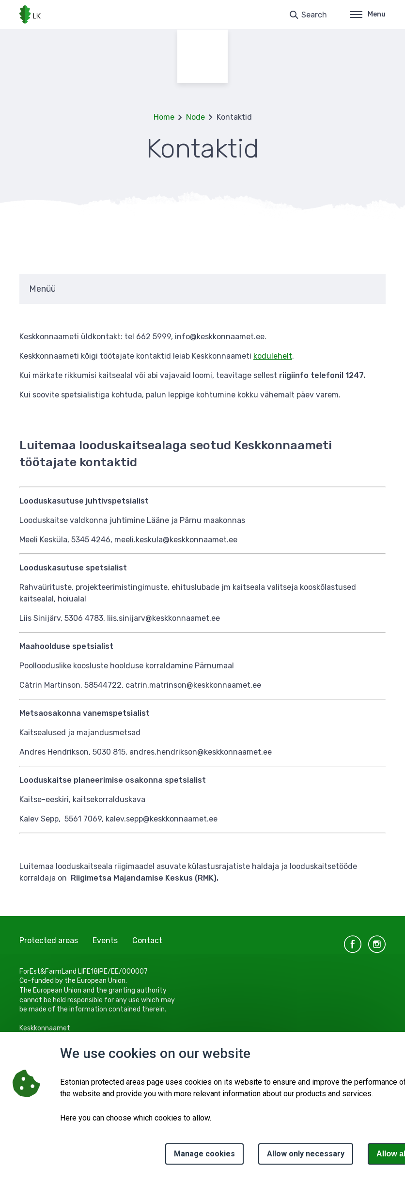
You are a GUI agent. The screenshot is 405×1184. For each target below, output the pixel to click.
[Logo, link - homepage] (30, 14)
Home (164, 117)
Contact (147, 940)
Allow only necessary (305, 1153)
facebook (352, 944)
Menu (368, 14)
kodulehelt (272, 356)
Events (105, 940)
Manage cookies (204, 1153)
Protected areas (48, 940)
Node (195, 117)
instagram (377, 944)
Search (314, 14)
